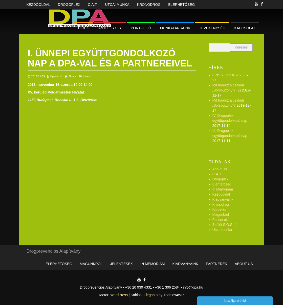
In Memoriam (222, 189)
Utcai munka (117, 5)
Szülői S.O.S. (110, 28)
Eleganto (151, 295)
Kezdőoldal (38, 5)
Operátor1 (56, 76)
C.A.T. (92, 5)
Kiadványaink (222, 199)
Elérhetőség (181, 5)
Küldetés (219, 209)
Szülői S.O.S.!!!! (224, 225)
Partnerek (220, 220)
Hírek (83, 28)
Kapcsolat (244, 28)
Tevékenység (212, 28)
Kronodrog (149, 5)
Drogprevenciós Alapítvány (54, 251)
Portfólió (141, 28)
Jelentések (121, 264)
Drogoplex (69, 5)
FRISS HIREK (223, 75)
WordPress (119, 295)
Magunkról (220, 215)
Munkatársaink (175, 28)
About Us (219, 169)
